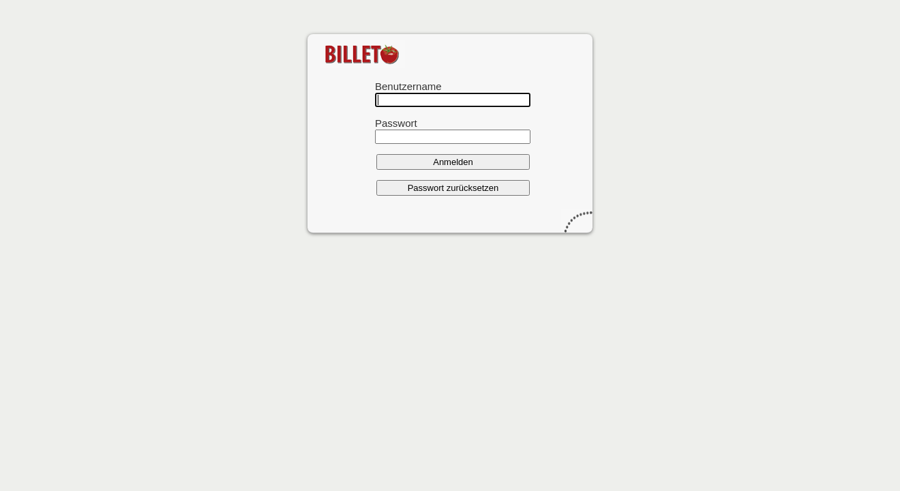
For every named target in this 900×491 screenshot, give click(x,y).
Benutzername (408, 86)
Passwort (396, 123)
